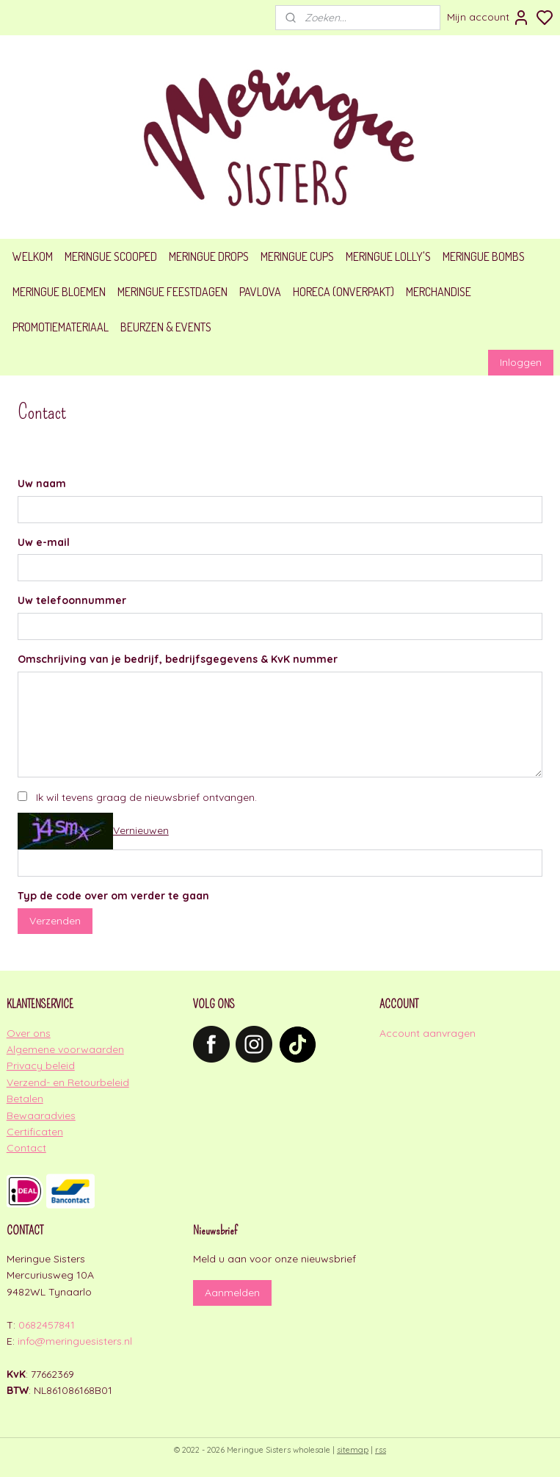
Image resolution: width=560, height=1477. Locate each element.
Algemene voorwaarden (65, 1049)
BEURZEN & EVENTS (165, 327)
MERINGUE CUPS (297, 256)
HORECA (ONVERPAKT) (343, 291)
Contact (26, 1147)
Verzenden (55, 920)
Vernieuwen (141, 830)
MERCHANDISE (438, 291)
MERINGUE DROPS (209, 256)
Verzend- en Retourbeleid (68, 1082)
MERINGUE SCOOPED (111, 256)
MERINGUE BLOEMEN (59, 291)
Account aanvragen (427, 1033)
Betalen (25, 1098)
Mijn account (488, 17)
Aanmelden (232, 1292)
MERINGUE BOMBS (484, 256)
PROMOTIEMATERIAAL (60, 327)
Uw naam (42, 483)
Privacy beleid (41, 1065)
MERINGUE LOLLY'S (388, 256)
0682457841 (46, 1325)
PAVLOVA (260, 291)
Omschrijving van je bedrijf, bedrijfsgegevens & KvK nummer (178, 659)
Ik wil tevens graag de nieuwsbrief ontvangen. (146, 797)
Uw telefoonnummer (72, 601)
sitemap (352, 1450)
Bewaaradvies (41, 1115)
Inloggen (521, 362)
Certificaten (35, 1131)
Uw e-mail (44, 542)
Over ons (29, 1033)
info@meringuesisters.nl (75, 1341)
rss (380, 1450)
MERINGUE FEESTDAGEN (172, 291)
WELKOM (32, 256)
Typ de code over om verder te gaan (113, 895)
